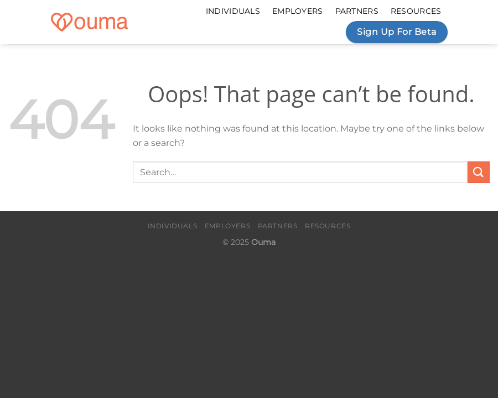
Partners (356, 11)
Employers (297, 11)
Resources (416, 11)
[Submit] (479, 172)
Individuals (233, 11)
